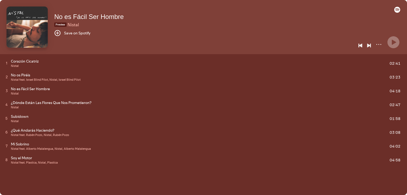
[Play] (393, 42)
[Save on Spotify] (72, 33)
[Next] (369, 45)
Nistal (73, 25)
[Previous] (360, 45)
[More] (379, 44)
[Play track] (6, 63)
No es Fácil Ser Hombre (89, 16)
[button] (397, 11)
